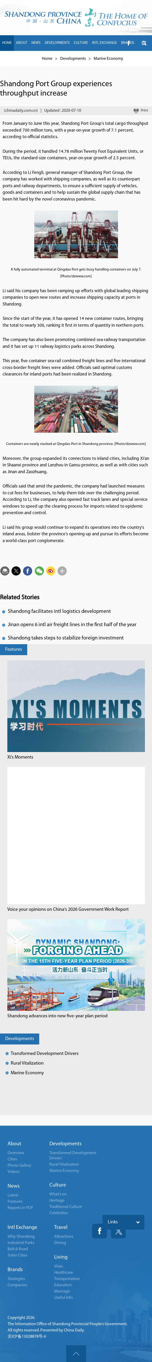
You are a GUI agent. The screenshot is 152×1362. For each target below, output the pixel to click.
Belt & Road (18, 1249)
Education (63, 1285)
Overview (16, 1153)
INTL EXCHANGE (104, 43)
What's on (58, 1194)
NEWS (36, 43)
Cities (12, 1159)
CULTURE (81, 43)
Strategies (16, 1279)
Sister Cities (17, 1255)
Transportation (67, 1279)
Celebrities (58, 1213)
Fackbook (99, 1231)
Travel (60, 1227)
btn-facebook (128, 43)
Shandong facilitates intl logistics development (59, 611)
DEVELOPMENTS (57, 43)
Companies (17, 1285)
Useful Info (63, 1298)
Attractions (63, 1237)
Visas (58, 1266)
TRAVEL (8, 59)
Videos (13, 1172)
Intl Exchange (22, 1227)
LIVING (23, 59)
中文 (36, 59)
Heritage (56, 1201)
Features (13, 649)
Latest (13, 1195)
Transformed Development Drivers (44, 1053)
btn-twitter (144, 43)
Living (60, 1257)
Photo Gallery (19, 1166)
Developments (19, 1038)
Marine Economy (27, 1073)
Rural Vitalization (27, 1063)
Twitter (118, 1231)
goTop (76, 1353)
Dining (60, 1243)
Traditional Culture (65, 1207)
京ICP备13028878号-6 (27, 1337)
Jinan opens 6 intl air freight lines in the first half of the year (72, 624)
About (14, 1144)
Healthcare (63, 1273)
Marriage (62, 1291)
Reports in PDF (20, 1208)
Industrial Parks (21, 1243)
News (14, 1186)
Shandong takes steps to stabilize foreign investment (66, 638)
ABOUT (21, 43)
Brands (15, 1269)
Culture (57, 1185)
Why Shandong (21, 1237)
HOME (7, 43)
